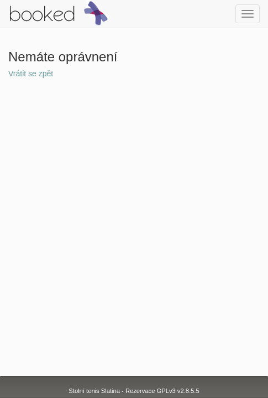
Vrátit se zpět (30, 73)
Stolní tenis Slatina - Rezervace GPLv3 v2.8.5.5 (134, 390)
